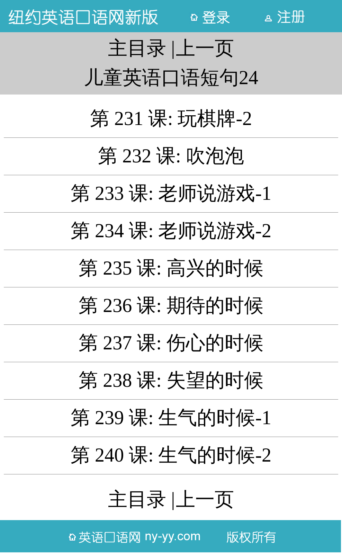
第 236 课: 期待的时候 (171, 305)
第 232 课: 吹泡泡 (171, 156)
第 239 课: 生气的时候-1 (171, 417)
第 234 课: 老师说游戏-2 (171, 230)
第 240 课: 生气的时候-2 (171, 455)
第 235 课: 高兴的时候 (171, 268)
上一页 (205, 48)
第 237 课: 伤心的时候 (171, 343)
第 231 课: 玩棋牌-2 (171, 118)
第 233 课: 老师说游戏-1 (171, 193)
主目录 (137, 48)
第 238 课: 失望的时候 (171, 380)
